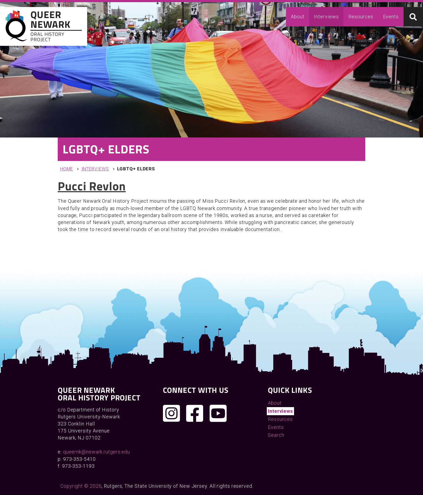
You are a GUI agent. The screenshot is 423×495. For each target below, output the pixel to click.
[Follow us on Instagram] (171, 413)
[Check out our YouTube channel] (218, 413)
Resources (360, 16)
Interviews (326, 16)
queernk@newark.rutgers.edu (96, 452)
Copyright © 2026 (80, 486)
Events (391, 16)
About (298, 16)
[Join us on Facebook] (194, 413)
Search (276, 435)
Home (66, 168)
